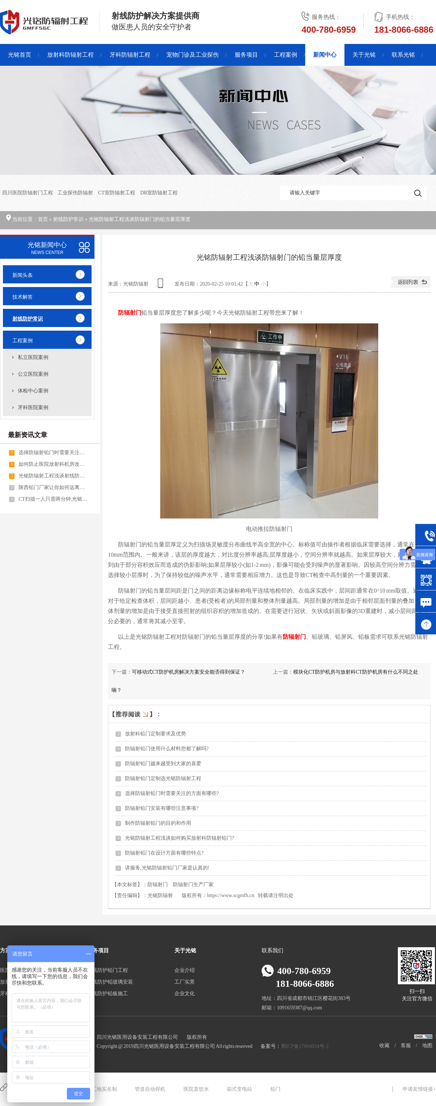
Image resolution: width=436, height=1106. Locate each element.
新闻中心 (324, 55)
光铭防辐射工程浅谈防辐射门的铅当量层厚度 (139, 219)
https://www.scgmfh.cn (230, 895)
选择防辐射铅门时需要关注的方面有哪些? (172, 793)
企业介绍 (184, 970)
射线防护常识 (68, 219)
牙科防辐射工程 (130, 55)
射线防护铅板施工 (107, 993)
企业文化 (184, 993)
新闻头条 (22, 275)
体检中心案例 (33, 390)
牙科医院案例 (33, 407)
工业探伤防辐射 (75, 192)
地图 (427, 1045)
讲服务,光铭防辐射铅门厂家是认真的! (167, 868)
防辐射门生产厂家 (193, 884)
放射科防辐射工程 (70, 55)
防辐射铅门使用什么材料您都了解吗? (167, 748)
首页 (43, 219)
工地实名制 (104, 1089)
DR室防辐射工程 (159, 192)
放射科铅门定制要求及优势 (155, 733)
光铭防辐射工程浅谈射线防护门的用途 (53, 476)
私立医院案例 (33, 357)
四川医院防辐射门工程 (27, 192)
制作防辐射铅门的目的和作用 (158, 823)
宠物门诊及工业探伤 (192, 55)
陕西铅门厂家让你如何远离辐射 (53, 487)
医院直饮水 (196, 1089)
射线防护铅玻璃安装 (110, 982)
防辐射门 (158, 884)
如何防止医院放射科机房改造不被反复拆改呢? (53, 464)
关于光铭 (364, 55)
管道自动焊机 (150, 1089)
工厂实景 (184, 982)
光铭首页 (19, 55)
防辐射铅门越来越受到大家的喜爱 (163, 763)
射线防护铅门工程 (107, 970)
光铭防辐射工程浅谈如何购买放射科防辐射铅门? (179, 838)
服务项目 (246, 55)
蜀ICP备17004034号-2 (304, 1046)
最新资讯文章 (27, 435)
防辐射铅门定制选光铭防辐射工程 (163, 778)
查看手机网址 (161, 286)
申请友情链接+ (419, 1089)
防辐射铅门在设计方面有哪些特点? (164, 853)
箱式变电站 (239, 1089)
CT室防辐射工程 (117, 192)
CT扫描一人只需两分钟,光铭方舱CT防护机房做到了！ (53, 499)
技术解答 (22, 297)
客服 (406, 1045)
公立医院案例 (33, 374)
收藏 (384, 1045)
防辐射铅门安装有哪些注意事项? (161, 808)
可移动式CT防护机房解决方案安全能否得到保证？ (188, 672)
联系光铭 (403, 55)
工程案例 (285, 55)
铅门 (275, 1089)
